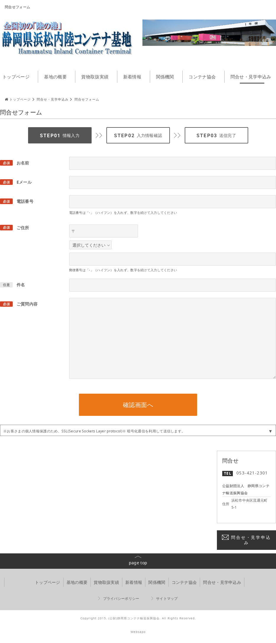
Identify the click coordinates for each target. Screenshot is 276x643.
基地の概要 (55, 77)
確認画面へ (138, 405)
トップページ (47, 582)
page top (138, 563)
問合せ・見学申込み (251, 539)
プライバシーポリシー (121, 598)
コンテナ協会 (202, 77)
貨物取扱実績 (94, 77)
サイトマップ (167, 598)
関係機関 (165, 77)
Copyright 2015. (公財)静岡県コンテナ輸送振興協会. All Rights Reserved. (138, 618)
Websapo (138, 632)
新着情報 (132, 77)
